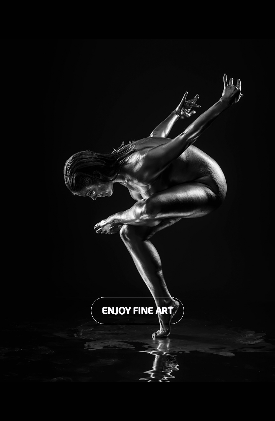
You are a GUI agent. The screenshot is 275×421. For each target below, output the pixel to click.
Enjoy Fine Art (137, 310)
